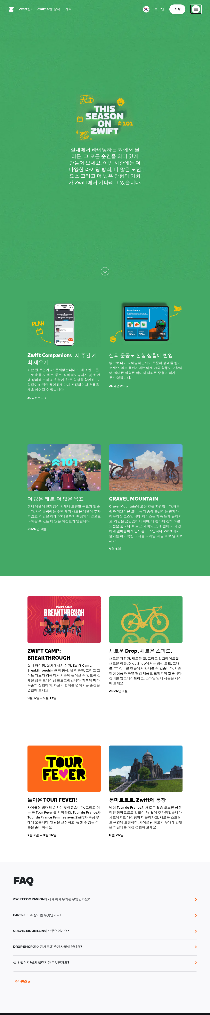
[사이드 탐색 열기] (196, 9)
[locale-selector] (146, 9)
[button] (105, 899)
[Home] (11, 9)
